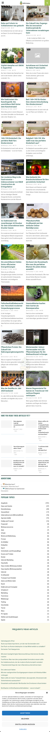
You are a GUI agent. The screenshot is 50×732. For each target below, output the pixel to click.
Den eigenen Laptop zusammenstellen (19, 424)
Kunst (4, 83)
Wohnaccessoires (7, 7)
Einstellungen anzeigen (25, 724)
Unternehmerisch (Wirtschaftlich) (12, 515)
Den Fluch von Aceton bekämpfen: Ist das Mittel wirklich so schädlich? (23, 646)
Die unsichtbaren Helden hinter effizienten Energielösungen (11, 264)
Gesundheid (5, 512)
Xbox (2, 611)
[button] (47, 693)
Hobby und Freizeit (7, 521)
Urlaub (3, 533)
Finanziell (4, 524)
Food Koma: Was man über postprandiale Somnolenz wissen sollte (22, 659)
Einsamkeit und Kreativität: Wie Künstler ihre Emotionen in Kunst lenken (23, 683)
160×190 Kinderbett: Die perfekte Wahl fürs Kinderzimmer (11, 140)
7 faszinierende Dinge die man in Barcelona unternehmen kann (21, 665)
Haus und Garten (32, 83)
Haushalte (30, 161)
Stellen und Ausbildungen (9, 617)
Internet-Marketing (7, 560)
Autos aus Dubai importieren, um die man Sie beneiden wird (43, 464)
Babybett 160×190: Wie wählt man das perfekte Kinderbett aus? (36, 140)
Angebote (5, 49)
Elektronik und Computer (9, 587)
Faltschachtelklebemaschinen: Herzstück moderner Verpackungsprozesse (12, 305)
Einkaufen (4, 545)
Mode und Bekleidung (33, 372)
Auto (2, 530)
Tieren (3, 608)
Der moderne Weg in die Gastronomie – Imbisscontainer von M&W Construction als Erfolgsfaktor (12, 182)
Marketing (4, 593)
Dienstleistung (6, 287)
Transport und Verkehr (8, 578)
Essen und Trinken (7, 331)
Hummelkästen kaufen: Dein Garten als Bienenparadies (36, 305)
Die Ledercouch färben (8, 670)
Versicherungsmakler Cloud (19, 447)
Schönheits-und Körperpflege (11, 551)
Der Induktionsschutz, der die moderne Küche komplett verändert (22, 662)
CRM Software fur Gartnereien (14, 489)
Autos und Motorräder (8, 581)
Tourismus (4, 596)
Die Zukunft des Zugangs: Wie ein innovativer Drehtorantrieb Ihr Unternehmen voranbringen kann (37, 28)
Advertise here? (10, 484)
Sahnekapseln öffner (8, 641)
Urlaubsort (4, 590)
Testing (3, 602)
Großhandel (30, 204)
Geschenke (30, 246)
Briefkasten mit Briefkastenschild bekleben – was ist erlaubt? (19, 464)
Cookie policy (23, 729)
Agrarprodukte (6, 518)
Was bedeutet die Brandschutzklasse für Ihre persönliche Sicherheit (37, 179)
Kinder (3, 557)
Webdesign (5, 599)
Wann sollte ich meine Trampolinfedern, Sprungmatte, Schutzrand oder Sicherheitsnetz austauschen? (43, 427)
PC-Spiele (4, 614)
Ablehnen (25, 719)
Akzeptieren (25, 713)
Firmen (4, 204)
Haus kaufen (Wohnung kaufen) (10, 161)
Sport (3, 548)
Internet (3, 572)
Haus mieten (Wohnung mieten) (11, 566)
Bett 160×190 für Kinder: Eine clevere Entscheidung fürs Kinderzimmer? (37, 101)
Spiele (3, 620)
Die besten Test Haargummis (10, 649)
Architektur (4, 542)
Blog (29, 49)
